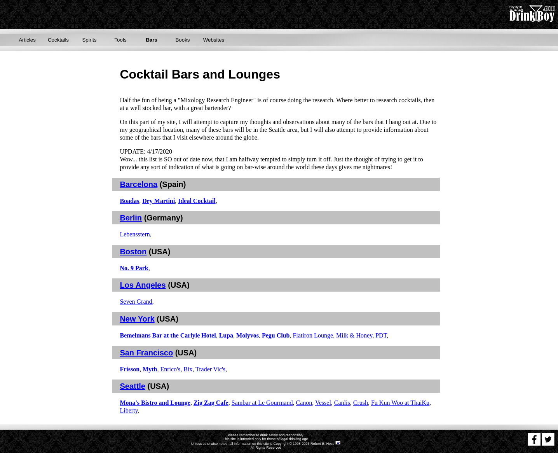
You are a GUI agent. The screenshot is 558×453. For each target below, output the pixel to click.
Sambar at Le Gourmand (262, 402)
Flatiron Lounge (313, 335)
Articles (27, 40)
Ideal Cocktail (196, 201)
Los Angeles (143, 285)
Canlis (342, 402)
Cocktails (58, 40)
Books (182, 40)
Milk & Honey (354, 335)
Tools (120, 40)
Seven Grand (136, 301)
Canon (304, 402)
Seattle (132, 386)
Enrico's (170, 369)
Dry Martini (158, 201)
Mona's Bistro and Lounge (155, 402)
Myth (150, 369)
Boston (133, 251)
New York (137, 319)
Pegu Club (276, 335)
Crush (360, 402)
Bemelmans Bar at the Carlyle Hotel (168, 335)
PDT (381, 335)
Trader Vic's (210, 369)
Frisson (130, 369)
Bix (187, 369)
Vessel (323, 402)
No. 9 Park (134, 268)
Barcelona (138, 184)
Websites (214, 40)
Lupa (226, 335)
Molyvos (247, 335)
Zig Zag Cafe (211, 402)
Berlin (131, 217)
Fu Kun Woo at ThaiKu (400, 402)
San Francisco (146, 352)
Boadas (129, 201)
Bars (151, 40)
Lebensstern (135, 234)
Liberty (129, 410)
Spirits (89, 40)
